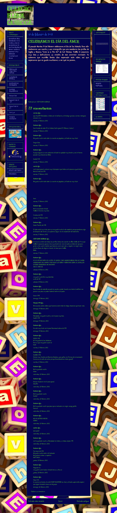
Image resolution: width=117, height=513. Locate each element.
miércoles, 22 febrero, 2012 (41, 374)
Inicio (60, 501)
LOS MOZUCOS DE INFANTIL (13, 84)
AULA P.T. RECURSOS (15, 170)
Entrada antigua (83, 501)
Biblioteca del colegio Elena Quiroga (13, 71)
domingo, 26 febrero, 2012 (41, 487)
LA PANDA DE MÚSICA (13, 78)
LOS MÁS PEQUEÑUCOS (13, 90)
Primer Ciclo (13, 96)
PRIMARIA (99, 86)
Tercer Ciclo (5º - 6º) (14, 107)
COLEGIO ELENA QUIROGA (19, 16)
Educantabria (12, 174)
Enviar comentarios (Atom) (63, 507)
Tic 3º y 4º (12, 112)
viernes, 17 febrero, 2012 (40, 121)
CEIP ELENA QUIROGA (39, 239)
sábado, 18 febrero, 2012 (40, 270)
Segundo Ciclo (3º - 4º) (14, 101)
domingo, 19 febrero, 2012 (40, 298)
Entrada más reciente (36, 501)
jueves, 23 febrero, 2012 (40, 460)
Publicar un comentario (38, 491)
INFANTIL (98, 83)
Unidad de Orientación (12, 118)
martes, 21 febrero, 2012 (40, 348)
